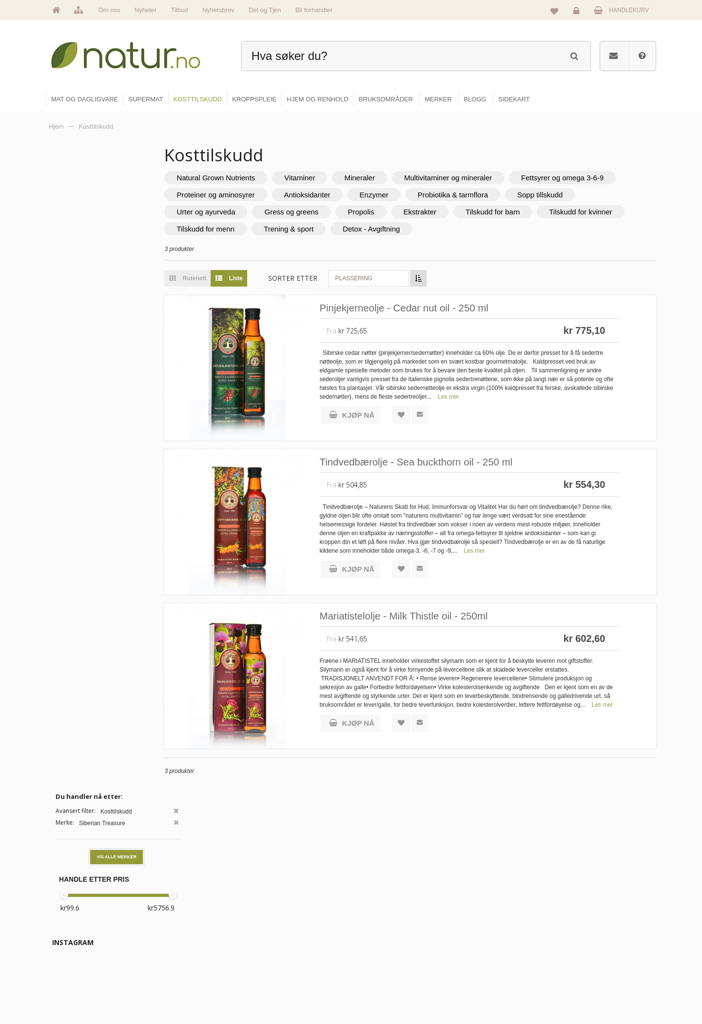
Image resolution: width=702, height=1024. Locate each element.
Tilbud (179, 10)
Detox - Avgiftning (499, 229)
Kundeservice (583, 946)
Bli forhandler (314, 10)
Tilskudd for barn (604, 212)
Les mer (484, 397)
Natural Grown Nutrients (252, 178)
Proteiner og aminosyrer (364, 195)
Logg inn (578, 12)
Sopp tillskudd (235, 212)
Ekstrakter (531, 212)
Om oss (109, 10)
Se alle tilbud (277, 988)
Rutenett (222, 278)
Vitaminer (336, 178)
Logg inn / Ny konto (591, 904)
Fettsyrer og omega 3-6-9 (254, 195)
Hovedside (274, 904)
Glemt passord (585, 925)
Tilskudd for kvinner (244, 229)
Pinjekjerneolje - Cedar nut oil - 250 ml (447, 309)
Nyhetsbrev (218, 10)
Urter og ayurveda (317, 212)
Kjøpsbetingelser (587, 967)
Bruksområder (485, 925)
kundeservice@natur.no (143, 961)
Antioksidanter (455, 195)
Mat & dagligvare (386, 904)
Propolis (472, 212)
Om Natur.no (276, 925)
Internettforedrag (488, 946)
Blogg (474, 904)
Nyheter (146, 10)
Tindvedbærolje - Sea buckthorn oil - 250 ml (460, 463)
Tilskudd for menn (335, 229)
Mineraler (396, 178)
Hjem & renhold (384, 988)
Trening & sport (417, 229)
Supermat (376, 925)
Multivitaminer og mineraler (484, 178)
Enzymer (521, 195)
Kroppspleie (379, 967)
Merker (269, 946)
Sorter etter (329, 278)
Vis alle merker (116, 215)
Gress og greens (402, 212)
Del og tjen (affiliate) (493, 967)
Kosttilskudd (379, 946)
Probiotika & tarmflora (601, 195)
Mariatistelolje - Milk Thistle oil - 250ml (446, 617)
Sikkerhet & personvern (596, 988)
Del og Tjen (265, 10)
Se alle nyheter (279, 967)
